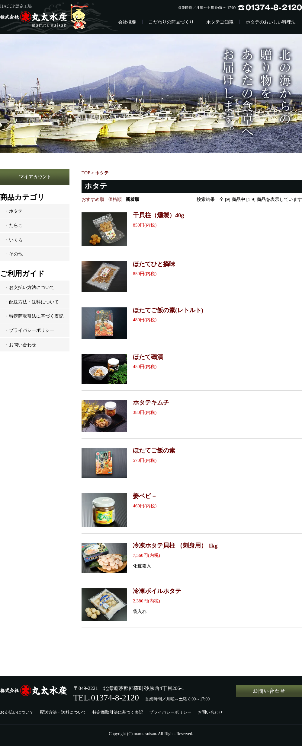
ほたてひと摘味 (154, 264)
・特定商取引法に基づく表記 (34, 316)
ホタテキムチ (151, 402)
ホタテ (102, 172)
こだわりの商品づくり (171, 22)
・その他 (14, 253)
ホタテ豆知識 (219, 22)
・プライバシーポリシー (29, 330)
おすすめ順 (93, 199)
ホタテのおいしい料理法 (271, 22)
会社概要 (127, 22)
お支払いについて (17, 712)
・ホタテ (14, 211)
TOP (86, 172)
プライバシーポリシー (170, 712)
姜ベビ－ (145, 496)
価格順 (115, 199)
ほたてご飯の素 (154, 450)
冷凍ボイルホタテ (157, 591)
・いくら (14, 239)
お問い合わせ (210, 712)
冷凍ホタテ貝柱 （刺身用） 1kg (175, 545)
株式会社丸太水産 (49, 17)
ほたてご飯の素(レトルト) (168, 310)
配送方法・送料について (63, 712)
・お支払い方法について (29, 287)
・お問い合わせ (20, 344)
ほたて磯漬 (148, 357)
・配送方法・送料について (32, 301)
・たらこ (14, 225)
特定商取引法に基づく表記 (117, 712)
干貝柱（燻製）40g (158, 215)
